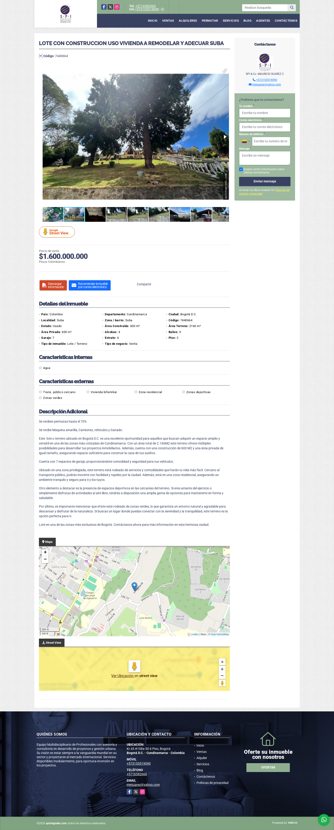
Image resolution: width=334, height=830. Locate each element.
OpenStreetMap (220, 634)
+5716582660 (145, 6)
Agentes (263, 20)
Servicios (231, 20)
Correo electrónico (251, 120)
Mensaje (245, 148)
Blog (247, 20)
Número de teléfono (252, 134)
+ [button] (45, 552)
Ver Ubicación (123, 676)
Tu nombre (246, 106)
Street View (57, 231)
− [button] (45, 559)
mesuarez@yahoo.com (266, 84)
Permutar (210, 20)
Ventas (168, 20)
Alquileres (188, 20)
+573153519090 (147, 9)
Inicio (153, 20)
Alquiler (201, 758)
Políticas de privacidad (212, 783)
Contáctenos (286, 20)
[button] (225, 71)
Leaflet (194, 634)
